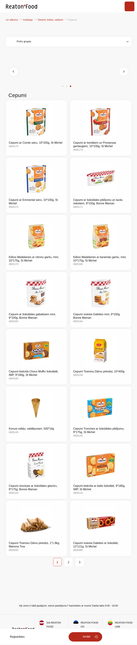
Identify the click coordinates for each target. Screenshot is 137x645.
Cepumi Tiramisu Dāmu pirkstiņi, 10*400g (98, 371)
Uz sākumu (12, 19)
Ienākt (87, 636)
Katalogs (28, 19)
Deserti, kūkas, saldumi (51, 19)
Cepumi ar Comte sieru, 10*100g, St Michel (35, 142)
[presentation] (13, 71)
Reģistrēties (17, 636)
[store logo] (21, 6)
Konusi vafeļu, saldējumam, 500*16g (31, 428)
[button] (63, 86)
